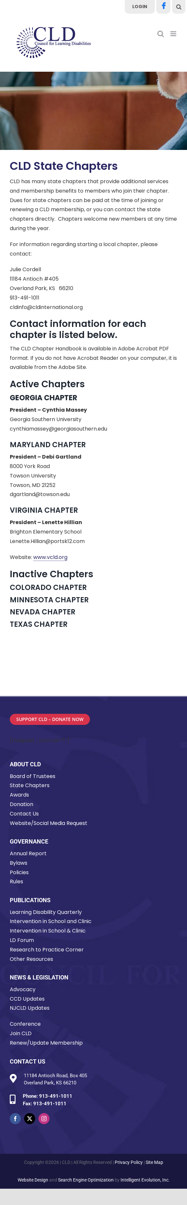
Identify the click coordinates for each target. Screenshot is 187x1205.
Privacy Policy (129, 1162)
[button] (178, 7)
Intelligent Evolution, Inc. (145, 1180)
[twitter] (29, 1118)
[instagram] (44, 1118)
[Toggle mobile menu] (173, 33)
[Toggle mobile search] (160, 33)
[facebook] (15, 1118)
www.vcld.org (50, 557)
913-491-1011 (55, 1096)
